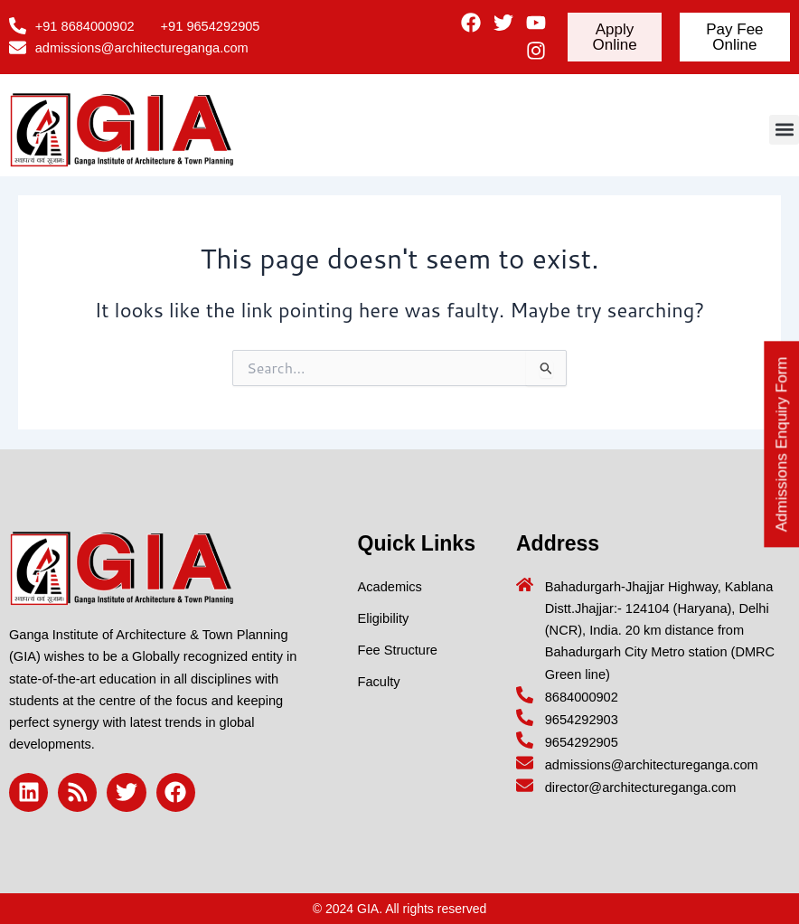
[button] (784, 130)
